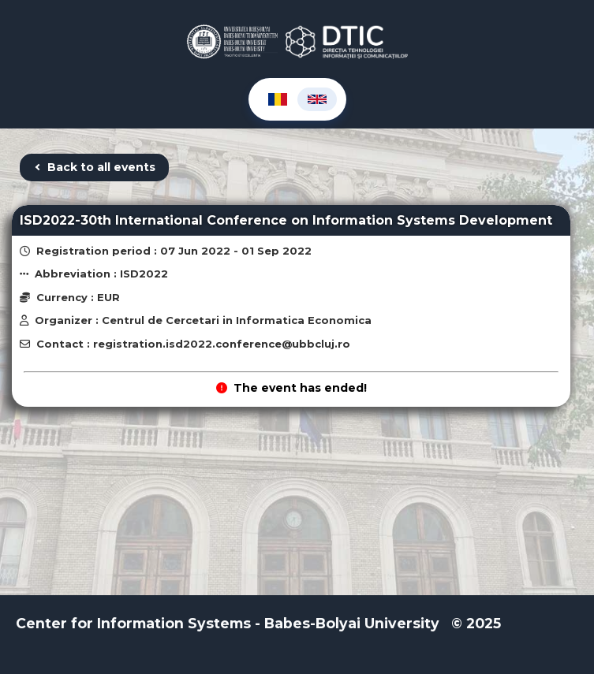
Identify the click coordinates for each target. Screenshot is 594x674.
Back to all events (94, 167)
